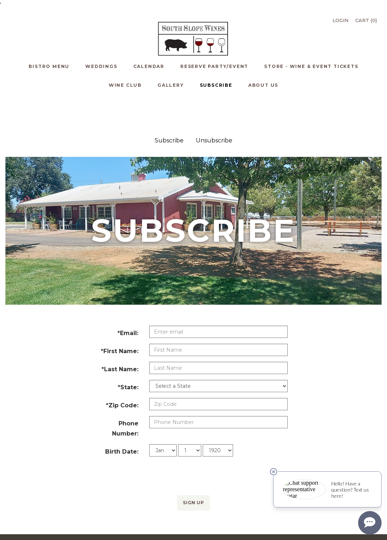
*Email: (127, 294)
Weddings (54, 515)
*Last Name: (120, 330)
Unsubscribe (214, 101)
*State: (128, 348)
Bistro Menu (30, 515)
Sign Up (193, 464)
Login (340, 20)
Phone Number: (125, 389)
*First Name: (119, 312)
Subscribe (169, 101)
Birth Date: (121, 413)
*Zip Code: (122, 366)
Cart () (366, 20)
